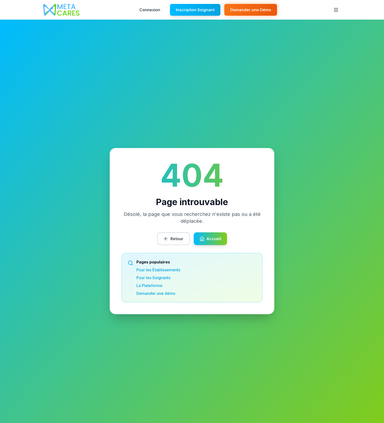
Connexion (149, 9)
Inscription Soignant (195, 9)
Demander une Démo (250, 9)
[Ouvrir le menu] (336, 10)
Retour (173, 238)
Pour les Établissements (158, 269)
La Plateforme (149, 285)
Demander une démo (155, 293)
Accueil (210, 238)
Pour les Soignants (153, 277)
